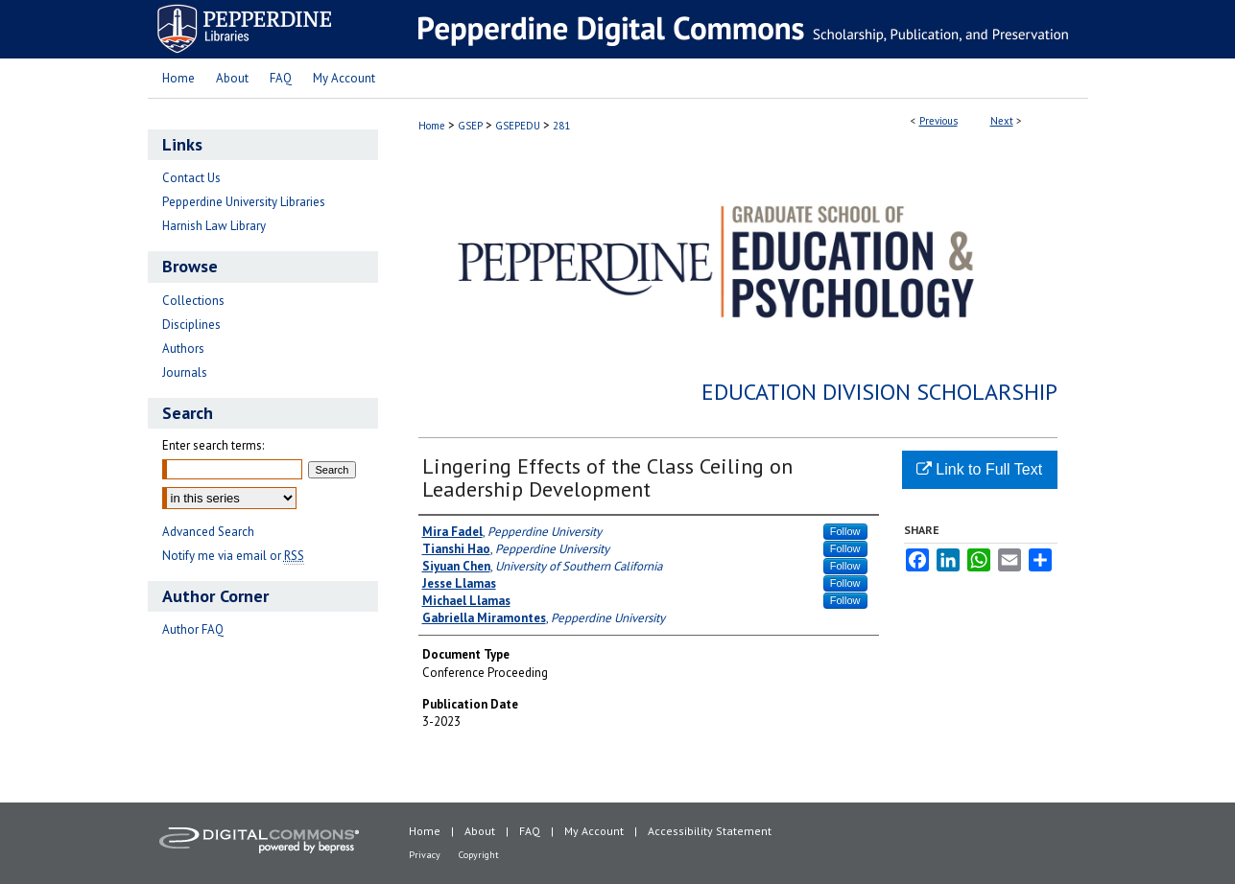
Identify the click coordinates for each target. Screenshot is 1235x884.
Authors (183, 348)
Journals (184, 372)
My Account (594, 831)
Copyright (479, 855)
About (479, 831)
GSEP (470, 125)
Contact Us (191, 178)
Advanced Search (208, 531)
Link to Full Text (979, 469)
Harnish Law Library (214, 226)
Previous (938, 121)
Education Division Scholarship (879, 392)
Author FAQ (193, 629)
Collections (193, 300)
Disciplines (191, 324)
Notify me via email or (233, 555)
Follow (845, 531)
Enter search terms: (213, 445)
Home (431, 125)
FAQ (529, 831)
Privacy (424, 855)
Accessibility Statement (710, 831)
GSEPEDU (517, 125)
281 (561, 125)
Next (1001, 121)
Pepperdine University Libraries (243, 202)
